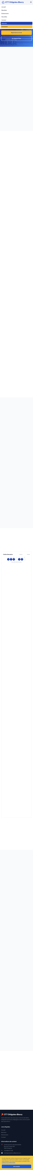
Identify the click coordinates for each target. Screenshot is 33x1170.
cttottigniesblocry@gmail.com (12, 1153)
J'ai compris (16, 1166)
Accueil (4, 7)
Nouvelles (4, 17)
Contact (4, 20)
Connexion (5, 26)
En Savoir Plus (16, 38)
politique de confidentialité (8, 1162)
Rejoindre (4, 23)
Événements (5, 13)
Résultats (4, 10)
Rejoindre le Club (16, 32)
